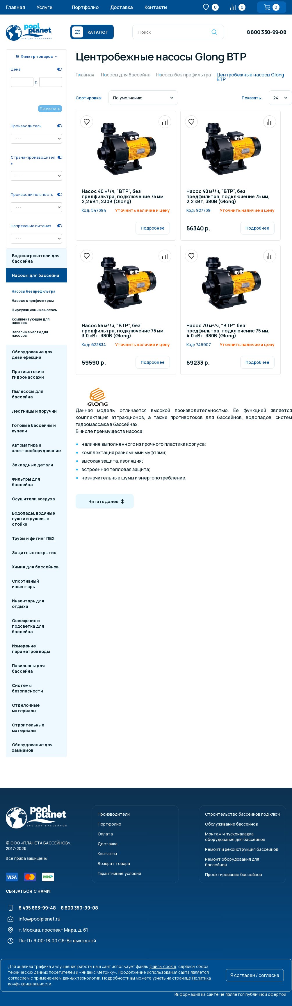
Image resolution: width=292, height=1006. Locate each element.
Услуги (44, 7)
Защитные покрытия (34, 552)
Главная (15, 7)
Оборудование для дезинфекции (32, 354)
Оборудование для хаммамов (32, 747)
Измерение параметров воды (31, 648)
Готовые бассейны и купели (34, 428)
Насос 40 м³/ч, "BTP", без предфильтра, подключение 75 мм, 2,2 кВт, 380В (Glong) (228, 197)
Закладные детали (32, 465)
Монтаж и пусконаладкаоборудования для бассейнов (235, 836)
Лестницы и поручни (34, 411)
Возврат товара (114, 863)
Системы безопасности (27, 688)
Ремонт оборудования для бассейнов (232, 861)
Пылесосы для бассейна (27, 394)
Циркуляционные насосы (35, 309)
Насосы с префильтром (33, 300)
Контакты (156, 7)
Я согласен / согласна (254, 975)
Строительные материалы (28, 727)
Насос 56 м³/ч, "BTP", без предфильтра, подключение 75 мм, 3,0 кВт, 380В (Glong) (123, 331)
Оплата (105, 834)
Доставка (121, 7)
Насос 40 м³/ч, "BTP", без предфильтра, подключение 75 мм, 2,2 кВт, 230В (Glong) (123, 197)
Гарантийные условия (119, 873)
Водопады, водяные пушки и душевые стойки (33, 518)
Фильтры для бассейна (26, 481)
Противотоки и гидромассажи (28, 374)
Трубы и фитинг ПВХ (33, 538)
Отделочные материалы (26, 707)
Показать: (252, 98)
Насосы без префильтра (33, 291)
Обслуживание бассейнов (231, 824)
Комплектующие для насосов (30, 321)
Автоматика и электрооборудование (36, 447)
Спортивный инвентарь (25, 583)
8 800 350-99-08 (266, 31)
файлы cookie (162, 966)
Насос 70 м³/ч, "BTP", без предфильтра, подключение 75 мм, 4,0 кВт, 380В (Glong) (228, 331)
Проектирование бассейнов (233, 874)
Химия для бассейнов (35, 567)
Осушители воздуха (33, 499)
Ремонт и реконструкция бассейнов (241, 849)
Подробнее (153, 228)
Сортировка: (89, 98)
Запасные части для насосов (30, 334)
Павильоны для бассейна (28, 668)
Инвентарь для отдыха (28, 603)
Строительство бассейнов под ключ (242, 814)
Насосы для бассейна (35, 275)
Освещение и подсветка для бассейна (28, 626)
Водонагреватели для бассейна (36, 258)
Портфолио (85, 7)
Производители (114, 814)
